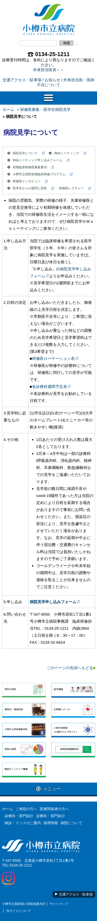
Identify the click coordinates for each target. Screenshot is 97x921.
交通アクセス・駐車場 (22, 80)
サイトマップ (59, 904)
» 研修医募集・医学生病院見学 (44, 109)
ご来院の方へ (26, 809)
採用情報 (50, 823)
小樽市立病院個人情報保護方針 (24, 904)
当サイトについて (18, 911)
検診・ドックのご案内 (23, 823)
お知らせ (52, 80)
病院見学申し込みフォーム (53, 602)
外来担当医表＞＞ (48, 70)
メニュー (48, 788)
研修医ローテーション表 (53, 358)
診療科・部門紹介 (19, 816)
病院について (71, 823)
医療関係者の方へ (54, 809)
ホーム (8, 109)
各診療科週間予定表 (49, 386)
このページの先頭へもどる (71, 667)
